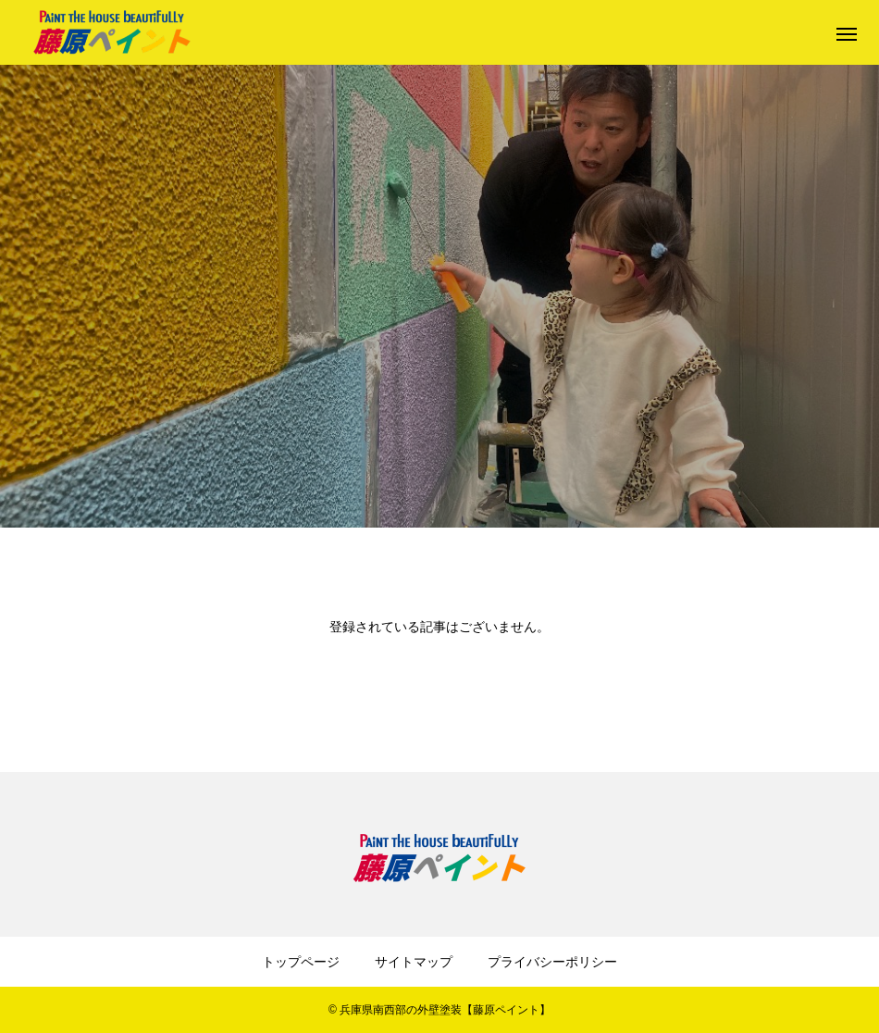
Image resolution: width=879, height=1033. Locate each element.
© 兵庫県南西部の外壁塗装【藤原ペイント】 (439, 1009)
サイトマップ (413, 961)
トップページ (301, 961)
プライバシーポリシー (552, 961)
